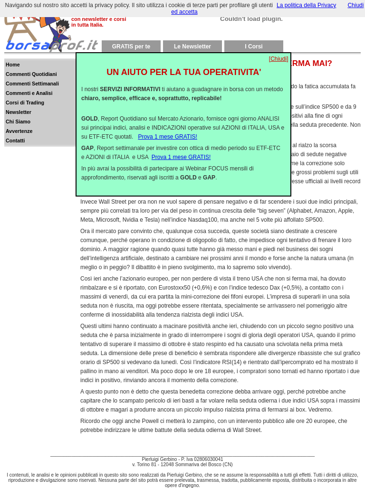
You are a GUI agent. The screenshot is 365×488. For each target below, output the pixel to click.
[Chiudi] (278, 51)
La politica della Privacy (306, 5)
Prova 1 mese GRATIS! (167, 129)
